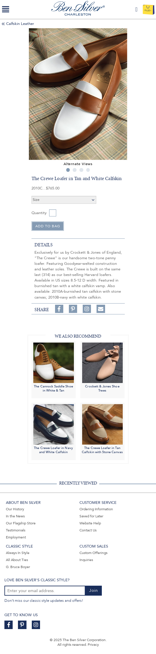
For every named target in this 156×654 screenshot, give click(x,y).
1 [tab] (68, 170)
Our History (15, 509)
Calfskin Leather (20, 23)
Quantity (39, 213)
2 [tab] (75, 170)
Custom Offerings (93, 552)
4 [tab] (88, 170)
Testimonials (15, 530)
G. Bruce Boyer (18, 567)
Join (93, 590)
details (43, 245)
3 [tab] (81, 170)
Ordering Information (96, 509)
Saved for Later (91, 516)
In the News (15, 516)
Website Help (90, 523)
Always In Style (17, 552)
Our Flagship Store (21, 523)
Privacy (93, 644)
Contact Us (88, 530)
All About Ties (17, 560)
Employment (16, 537)
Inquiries (86, 560)
